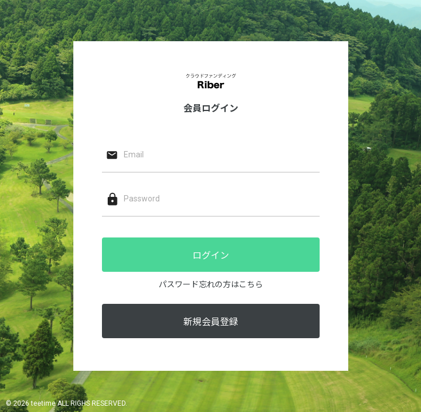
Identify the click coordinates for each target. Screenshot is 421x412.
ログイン (210, 255)
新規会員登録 (210, 321)
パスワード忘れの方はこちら (211, 284)
